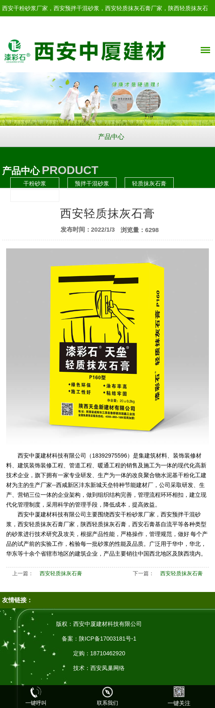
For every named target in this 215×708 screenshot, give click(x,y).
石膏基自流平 (35, 195)
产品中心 (111, 136)
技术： (81, 668)
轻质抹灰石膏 (149, 183)
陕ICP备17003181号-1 (107, 638)
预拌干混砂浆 (92, 183)
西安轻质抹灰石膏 (61, 573)
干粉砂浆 (34, 183)
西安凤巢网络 (107, 668)
